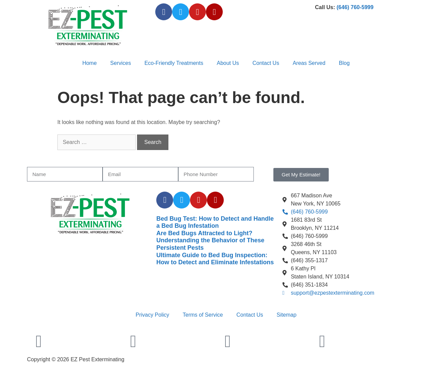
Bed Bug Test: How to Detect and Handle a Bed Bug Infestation (215, 222)
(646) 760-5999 (354, 7)
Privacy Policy (152, 315)
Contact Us (265, 63)
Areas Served (309, 63)
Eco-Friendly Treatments (173, 63)
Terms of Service (203, 315)
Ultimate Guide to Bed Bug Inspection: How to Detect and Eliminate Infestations (215, 259)
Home (89, 63)
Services (120, 63)
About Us (228, 63)
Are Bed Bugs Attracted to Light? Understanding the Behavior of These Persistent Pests (210, 240)
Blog (344, 63)
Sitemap (287, 315)
